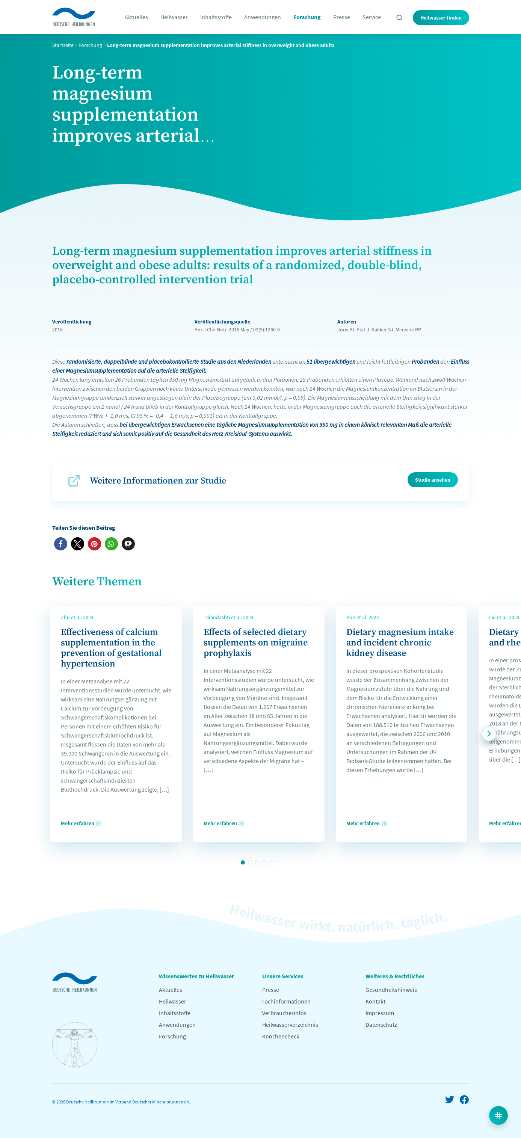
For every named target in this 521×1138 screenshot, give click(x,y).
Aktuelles (136, 17)
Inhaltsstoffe (216, 17)
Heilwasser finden (441, 17)
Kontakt (375, 1001)
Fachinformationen (286, 1001)
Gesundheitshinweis (391, 989)
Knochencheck (280, 1036)
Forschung (307, 17)
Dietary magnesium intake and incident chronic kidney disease (400, 643)
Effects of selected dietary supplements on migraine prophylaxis (256, 643)
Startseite (63, 45)
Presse (341, 17)
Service (371, 17)
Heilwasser (174, 17)
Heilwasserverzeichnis (290, 1024)
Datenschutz (381, 1024)
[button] (60, 543)
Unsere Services (282, 976)
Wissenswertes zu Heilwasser (196, 976)
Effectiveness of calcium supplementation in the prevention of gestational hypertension (111, 648)
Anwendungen (262, 17)
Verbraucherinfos (284, 1013)
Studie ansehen (432, 479)
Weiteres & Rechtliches (394, 976)
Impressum (379, 1013)
